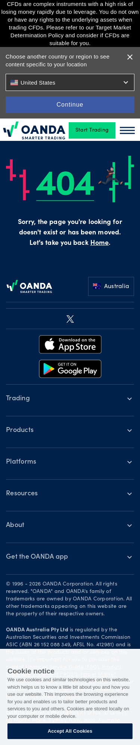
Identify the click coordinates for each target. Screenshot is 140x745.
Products (20, 430)
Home (99, 243)
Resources (22, 493)
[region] (70, 697)
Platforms (21, 462)
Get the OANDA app (37, 557)
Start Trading (92, 130)
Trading (18, 398)
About (15, 525)
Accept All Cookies (70, 731)
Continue (69, 104)
